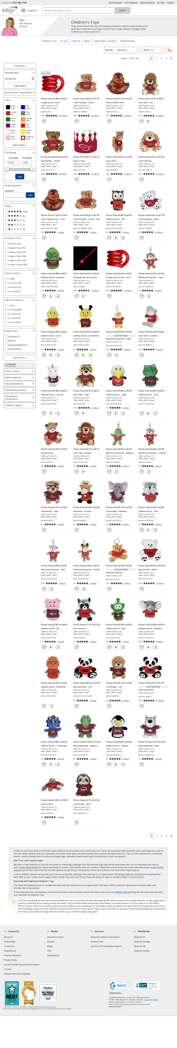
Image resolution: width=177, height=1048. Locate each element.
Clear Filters (20, 85)
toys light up (127, 874)
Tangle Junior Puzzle (50, 102)
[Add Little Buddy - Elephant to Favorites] (109, 530)
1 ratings (61, 232)
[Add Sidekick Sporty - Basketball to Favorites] (44, 706)
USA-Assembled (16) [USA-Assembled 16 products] (17, 345)
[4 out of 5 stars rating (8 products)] (19, 216)
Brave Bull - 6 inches (82, 511)
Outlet (171, 2)
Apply (20, 176)
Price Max (27, 158)
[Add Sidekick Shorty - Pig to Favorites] (44, 647)
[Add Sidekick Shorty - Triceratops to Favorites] (44, 764)
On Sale (161, 2)
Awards (50, 941)
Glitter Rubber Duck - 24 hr (53, 219)
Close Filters (20, 65)
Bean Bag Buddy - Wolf (148, 746)
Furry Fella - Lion (145, 102)
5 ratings (93, 232)
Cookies (8, 969)
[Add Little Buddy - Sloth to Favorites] (77, 823)
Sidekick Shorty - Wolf (148, 511)
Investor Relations (13, 955)
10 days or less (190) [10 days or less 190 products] (17, 264)
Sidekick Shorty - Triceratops (54, 746)
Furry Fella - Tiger (81, 394)
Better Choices (123, 892)
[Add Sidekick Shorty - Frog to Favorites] (142, 413)
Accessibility (9, 941)
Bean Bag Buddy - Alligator (85, 746)
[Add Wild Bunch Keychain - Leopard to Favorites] (142, 472)
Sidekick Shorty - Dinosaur (52, 277)
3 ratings (61, 290)
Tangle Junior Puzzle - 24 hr (118, 277)
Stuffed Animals (127, 41)
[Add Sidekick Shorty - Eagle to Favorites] (109, 413)
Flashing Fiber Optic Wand (85, 277)
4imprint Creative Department (105, 937)
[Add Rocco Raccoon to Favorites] (77, 647)
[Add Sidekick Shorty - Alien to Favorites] (109, 647)
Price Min (13, 158)
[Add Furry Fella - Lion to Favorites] (142, 121)
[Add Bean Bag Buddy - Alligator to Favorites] (77, 764)
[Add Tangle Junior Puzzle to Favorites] (44, 121)
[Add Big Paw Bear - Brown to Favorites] (44, 180)
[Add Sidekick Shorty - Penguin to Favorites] (109, 764)
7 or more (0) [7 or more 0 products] (14, 322)
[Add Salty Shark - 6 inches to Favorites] (142, 355)
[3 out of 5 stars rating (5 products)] (19, 220)
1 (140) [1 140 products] (11, 279)
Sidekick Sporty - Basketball (53, 687)
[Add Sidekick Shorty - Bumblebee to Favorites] (77, 355)
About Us (8, 937)
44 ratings (95, 115)
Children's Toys (49, 41)
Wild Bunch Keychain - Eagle (118, 339)
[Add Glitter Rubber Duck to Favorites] (109, 121)
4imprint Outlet (141, 958)
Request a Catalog (56, 964)
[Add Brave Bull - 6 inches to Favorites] (77, 530)
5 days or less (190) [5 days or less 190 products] (17, 256)
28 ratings (160, 115)
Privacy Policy (10, 960)
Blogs (50, 946)
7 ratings (126, 232)
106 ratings (63, 115)
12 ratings (158, 232)
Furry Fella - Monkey (82, 453)
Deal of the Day (141, 962)
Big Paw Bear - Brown (50, 161)
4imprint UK (139, 946)
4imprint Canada (142, 941)
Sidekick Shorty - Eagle (116, 394)
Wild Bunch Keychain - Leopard (152, 453)
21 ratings (95, 174)
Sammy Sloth (47, 804)
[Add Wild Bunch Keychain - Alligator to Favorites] (109, 472)
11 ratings (127, 290)
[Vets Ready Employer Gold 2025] (28, 993)
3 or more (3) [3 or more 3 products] (14, 314)
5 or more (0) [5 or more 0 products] (14, 291)
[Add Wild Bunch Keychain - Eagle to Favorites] (109, 355)
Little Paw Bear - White (148, 219)
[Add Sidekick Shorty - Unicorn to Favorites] (44, 413)
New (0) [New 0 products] (11, 340)
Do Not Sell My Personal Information (22, 965)
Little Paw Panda (145, 690)
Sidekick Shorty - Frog (148, 394)
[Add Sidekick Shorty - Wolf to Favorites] (142, 530)
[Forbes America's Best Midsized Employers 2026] (48, 993)
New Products (147, 2)
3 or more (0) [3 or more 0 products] (14, 287)
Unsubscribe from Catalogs (17, 974)
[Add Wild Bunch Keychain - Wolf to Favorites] (44, 589)
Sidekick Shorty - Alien (116, 628)
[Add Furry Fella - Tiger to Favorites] (77, 413)
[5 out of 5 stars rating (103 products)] (19, 211)
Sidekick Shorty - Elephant (150, 628)
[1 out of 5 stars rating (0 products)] (19, 229)
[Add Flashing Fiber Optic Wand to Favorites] (77, 296)
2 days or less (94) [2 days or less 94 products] (16, 248)
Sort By (109, 50)
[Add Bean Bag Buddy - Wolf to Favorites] (142, 764)
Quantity (9, 190)
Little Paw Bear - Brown (83, 102)
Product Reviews (55, 960)
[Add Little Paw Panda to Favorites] (142, 706)
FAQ (49, 950)
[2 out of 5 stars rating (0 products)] (19, 225)
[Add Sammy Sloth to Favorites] (44, 823)
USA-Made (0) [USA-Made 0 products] (14, 349)
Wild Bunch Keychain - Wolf (53, 569)
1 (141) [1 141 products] (11, 305)
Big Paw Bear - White (147, 569)
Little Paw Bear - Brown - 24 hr (87, 219)
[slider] (7, 169)
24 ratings (160, 174)
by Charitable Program (106, 946)
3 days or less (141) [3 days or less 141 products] (17, 252)
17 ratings (127, 174)
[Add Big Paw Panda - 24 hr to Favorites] (77, 706)
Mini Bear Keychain (114, 572)
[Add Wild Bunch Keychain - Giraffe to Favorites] (77, 589)
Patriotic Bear (47, 453)
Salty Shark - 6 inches (148, 335)
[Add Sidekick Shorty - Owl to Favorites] (109, 238)
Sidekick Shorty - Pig (50, 628)
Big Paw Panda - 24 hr (83, 687)
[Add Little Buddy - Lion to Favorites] (109, 706)
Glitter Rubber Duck (115, 102)
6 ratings (160, 349)
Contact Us (9, 946)
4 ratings (158, 290)
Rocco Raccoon (80, 628)
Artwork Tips (97, 941)
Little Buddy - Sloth (82, 804)
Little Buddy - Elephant (116, 511)
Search (122, 10)
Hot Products (131, 2)
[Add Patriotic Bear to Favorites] (44, 472)
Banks (87, 41)
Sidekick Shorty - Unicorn (52, 394)
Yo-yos (64, 41)
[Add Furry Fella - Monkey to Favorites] (77, 472)
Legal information (151, 1000)
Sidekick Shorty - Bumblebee (86, 335)
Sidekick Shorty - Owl (115, 219)
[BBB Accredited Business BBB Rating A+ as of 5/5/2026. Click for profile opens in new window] (146, 986)
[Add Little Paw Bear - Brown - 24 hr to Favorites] (77, 238)
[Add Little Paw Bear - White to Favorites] (142, 238)
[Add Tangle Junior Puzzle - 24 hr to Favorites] (109, 296)
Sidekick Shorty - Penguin (117, 746)
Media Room (53, 955)
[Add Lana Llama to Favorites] (109, 180)
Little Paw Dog (144, 161)
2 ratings (126, 408)
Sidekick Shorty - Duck (51, 335)
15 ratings (127, 115)
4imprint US (139, 937)
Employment (10, 950)
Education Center (55, 937)
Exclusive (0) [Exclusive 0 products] (14, 336)
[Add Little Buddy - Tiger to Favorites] (44, 530)
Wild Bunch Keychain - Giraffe (86, 569)
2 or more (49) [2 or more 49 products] (15, 309)
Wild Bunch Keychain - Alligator (120, 453)
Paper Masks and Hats (105, 41)
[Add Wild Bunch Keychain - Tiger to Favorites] (142, 296)
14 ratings (160, 583)
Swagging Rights (55, 969)
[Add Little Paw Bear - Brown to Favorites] (77, 121)
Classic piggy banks (28, 867)
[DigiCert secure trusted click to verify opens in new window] (119, 986)
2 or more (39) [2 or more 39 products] (15, 283)
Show (146, 50)
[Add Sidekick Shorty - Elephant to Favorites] (142, 647)
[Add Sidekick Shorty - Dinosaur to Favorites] (44, 296)
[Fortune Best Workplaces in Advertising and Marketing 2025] (11, 993)
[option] (12, 107)
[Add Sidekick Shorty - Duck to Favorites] (44, 355)
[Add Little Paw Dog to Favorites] (142, 180)
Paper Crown (79, 161)
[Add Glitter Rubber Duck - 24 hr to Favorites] (44, 238)
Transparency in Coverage (60, 974)
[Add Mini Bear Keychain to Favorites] (109, 589)
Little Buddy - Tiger (49, 511)
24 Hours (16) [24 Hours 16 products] (14, 243)
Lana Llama (111, 161)
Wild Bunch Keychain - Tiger (150, 277)
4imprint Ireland (141, 950)
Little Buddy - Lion (114, 687)
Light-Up (76, 41)
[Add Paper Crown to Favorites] (77, 180)
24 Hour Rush (115, 2)
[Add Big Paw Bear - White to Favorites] (142, 589)
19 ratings (95, 290)
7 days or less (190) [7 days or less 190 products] (17, 260)
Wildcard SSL (115, 993)
